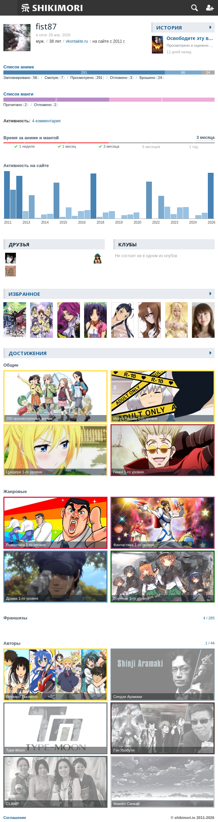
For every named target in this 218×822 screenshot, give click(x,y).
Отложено (122, 78)
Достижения (27, 353)
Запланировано (21, 78)
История (169, 27)
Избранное (24, 293)
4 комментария (46, 121)
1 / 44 (210, 643)
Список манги (18, 94)
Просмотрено (87, 78)
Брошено (151, 78)
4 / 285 (209, 618)
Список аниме (18, 66)
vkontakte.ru (77, 41)
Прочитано (15, 105)
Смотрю (54, 78)
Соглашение (14, 818)
